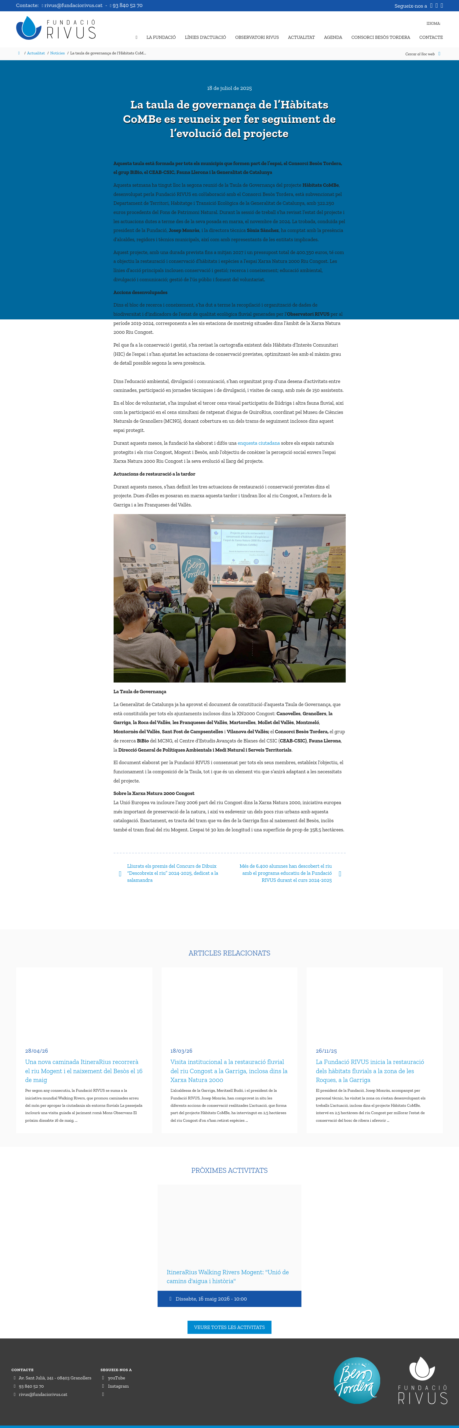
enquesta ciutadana (259, 443)
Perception (436, 1421)
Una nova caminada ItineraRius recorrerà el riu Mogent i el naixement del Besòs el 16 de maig (84, 1065)
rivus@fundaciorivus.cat (73, 5)
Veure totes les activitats (229, 1315)
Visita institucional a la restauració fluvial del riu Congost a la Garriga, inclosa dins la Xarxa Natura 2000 (229, 1065)
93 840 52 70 (126, 5)
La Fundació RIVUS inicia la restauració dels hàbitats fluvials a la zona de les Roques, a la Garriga (370, 1065)
